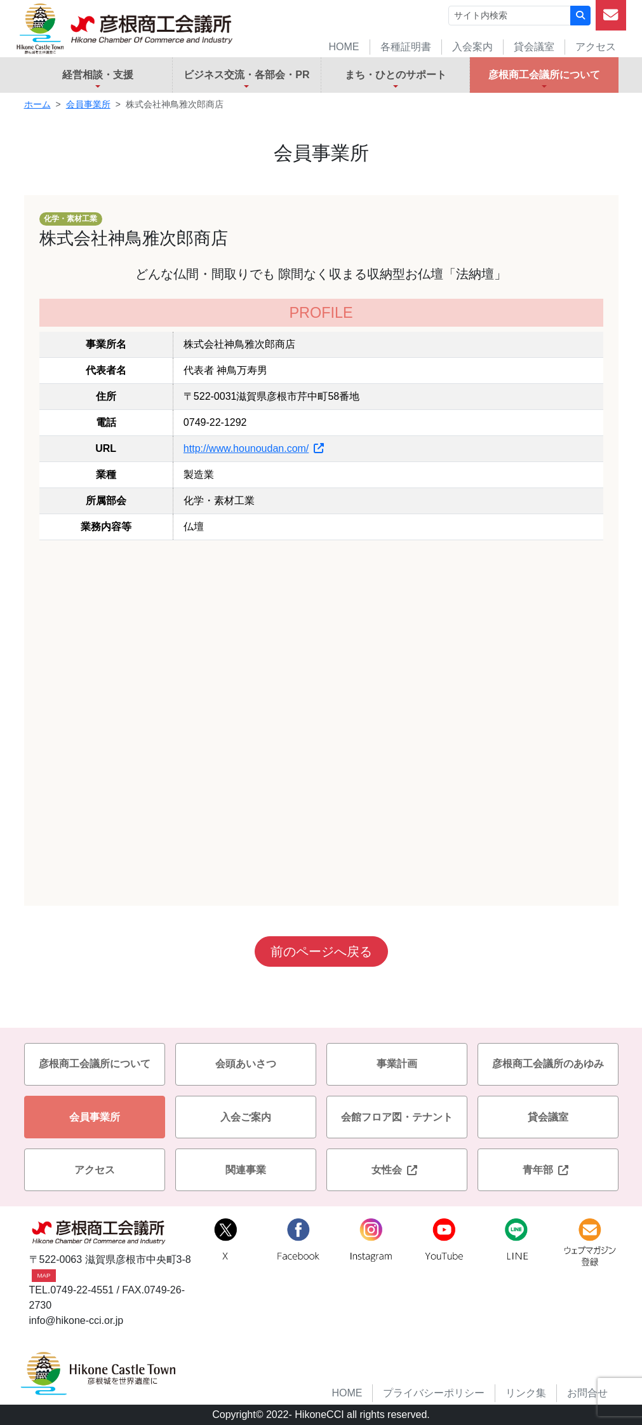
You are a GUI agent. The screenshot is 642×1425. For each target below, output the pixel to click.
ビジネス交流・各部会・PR (246, 74)
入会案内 (472, 46)
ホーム (37, 104)
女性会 (396, 1169)
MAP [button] (44, 1275)
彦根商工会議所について (544, 74)
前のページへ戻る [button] (321, 951)
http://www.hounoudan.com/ (254, 448)
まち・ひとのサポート (395, 74)
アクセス (595, 46)
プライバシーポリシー (434, 1393)
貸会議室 (534, 46)
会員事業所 (88, 104)
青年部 (548, 1169)
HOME (344, 46)
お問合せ (587, 1393)
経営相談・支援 (97, 74)
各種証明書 (405, 46)
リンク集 (525, 1393)
